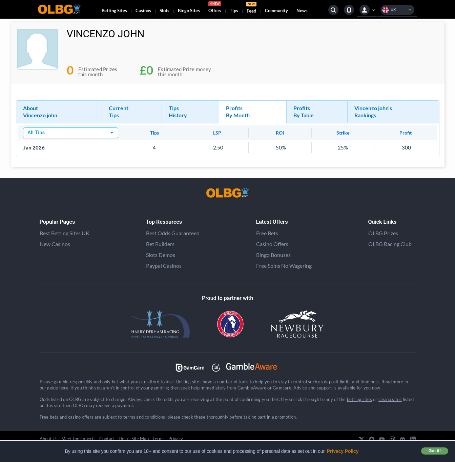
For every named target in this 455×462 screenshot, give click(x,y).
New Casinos (55, 244)
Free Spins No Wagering (284, 265)
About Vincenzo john (40, 111)
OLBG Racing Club (390, 244)
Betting (114, 10)
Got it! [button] (435, 450)
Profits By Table (303, 111)
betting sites (359, 399)
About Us (49, 438)
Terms (158, 438)
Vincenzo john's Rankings (373, 111)
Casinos (143, 10)
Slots (164, 10)
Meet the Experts (78, 438)
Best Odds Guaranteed (173, 233)
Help (123, 438)
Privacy (175, 438)
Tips (234, 10)
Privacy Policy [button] (343, 451)
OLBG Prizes (383, 233)
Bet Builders (160, 244)
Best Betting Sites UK (64, 233)
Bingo (189, 10)
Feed (251, 8)
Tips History (178, 111)
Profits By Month (238, 111)
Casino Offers (272, 244)
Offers (214, 8)
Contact (107, 438)
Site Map (140, 438)
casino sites (390, 399)
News (302, 10)
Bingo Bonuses (273, 255)
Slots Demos (160, 255)
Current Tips (118, 111)
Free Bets (267, 233)
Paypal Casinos (164, 265)
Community (276, 10)
